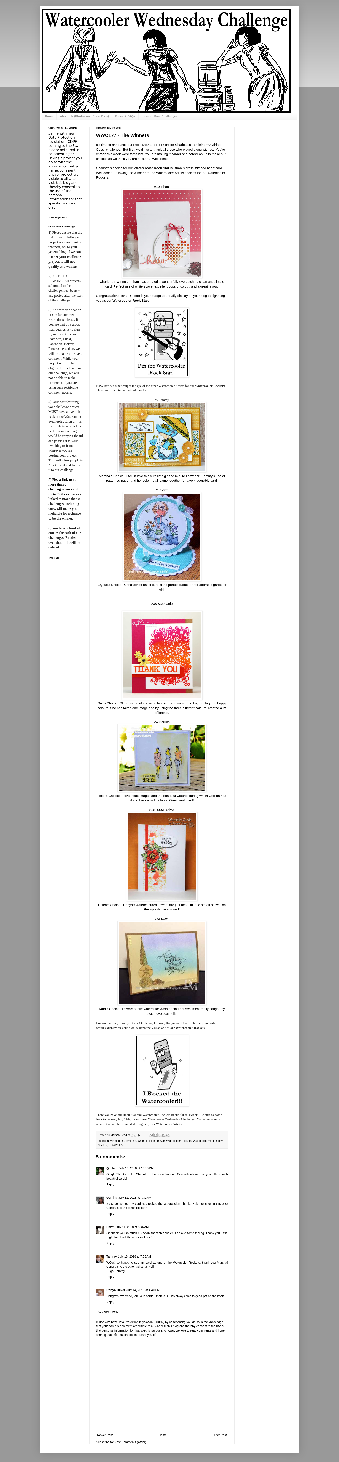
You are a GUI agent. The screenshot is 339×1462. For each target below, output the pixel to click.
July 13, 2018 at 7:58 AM (134, 1256)
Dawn (110, 1227)
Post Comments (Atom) (130, 1442)
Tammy (111, 1256)
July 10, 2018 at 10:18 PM (136, 1168)
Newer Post (105, 1435)
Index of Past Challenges (160, 116)
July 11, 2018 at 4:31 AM (134, 1197)
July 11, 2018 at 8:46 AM (132, 1227)
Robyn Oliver (115, 1290)
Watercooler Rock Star (151, 1140)
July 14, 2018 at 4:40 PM (143, 1290)
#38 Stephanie (162, 603)
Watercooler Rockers (179, 1140)
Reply (110, 1184)
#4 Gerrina (162, 722)
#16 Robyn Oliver (162, 809)
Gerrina (111, 1197)
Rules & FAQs (125, 116)
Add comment (108, 1311)
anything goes (115, 1140)
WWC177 (117, 1145)
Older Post (220, 1435)
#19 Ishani (162, 186)
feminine (131, 1140)
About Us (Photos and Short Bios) (84, 116)
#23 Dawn (161, 918)
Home (49, 116)
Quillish (111, 1168)
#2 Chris (162, 490)
